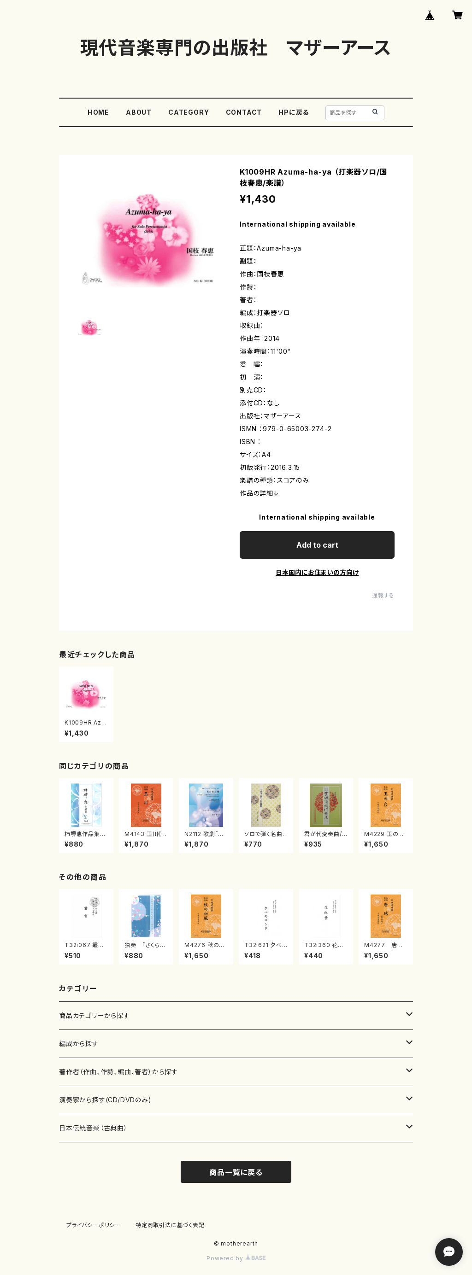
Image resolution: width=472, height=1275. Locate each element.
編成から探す (79, 1043)
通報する (383, 595)
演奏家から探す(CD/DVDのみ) (105, 1100)
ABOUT (139, 112)
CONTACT (244, 112)
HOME (98, 112)
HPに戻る (293, 112)
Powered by (236, 1258)
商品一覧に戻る (236, 1172)
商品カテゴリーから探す (94, 1015)
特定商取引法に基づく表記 (170, 1225)
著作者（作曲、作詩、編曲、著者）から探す (118, 1072)
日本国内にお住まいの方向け (317, 572)
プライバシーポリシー (93, 1225)
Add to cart (317, 545)
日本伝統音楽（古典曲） (93, 1128)
